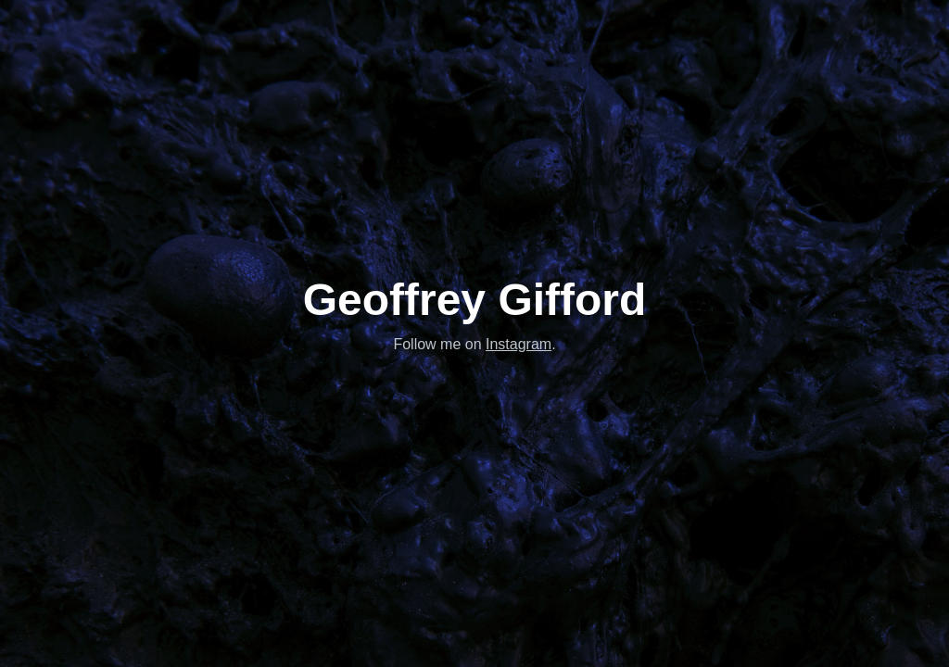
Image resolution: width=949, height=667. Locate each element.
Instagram (518, 344)
